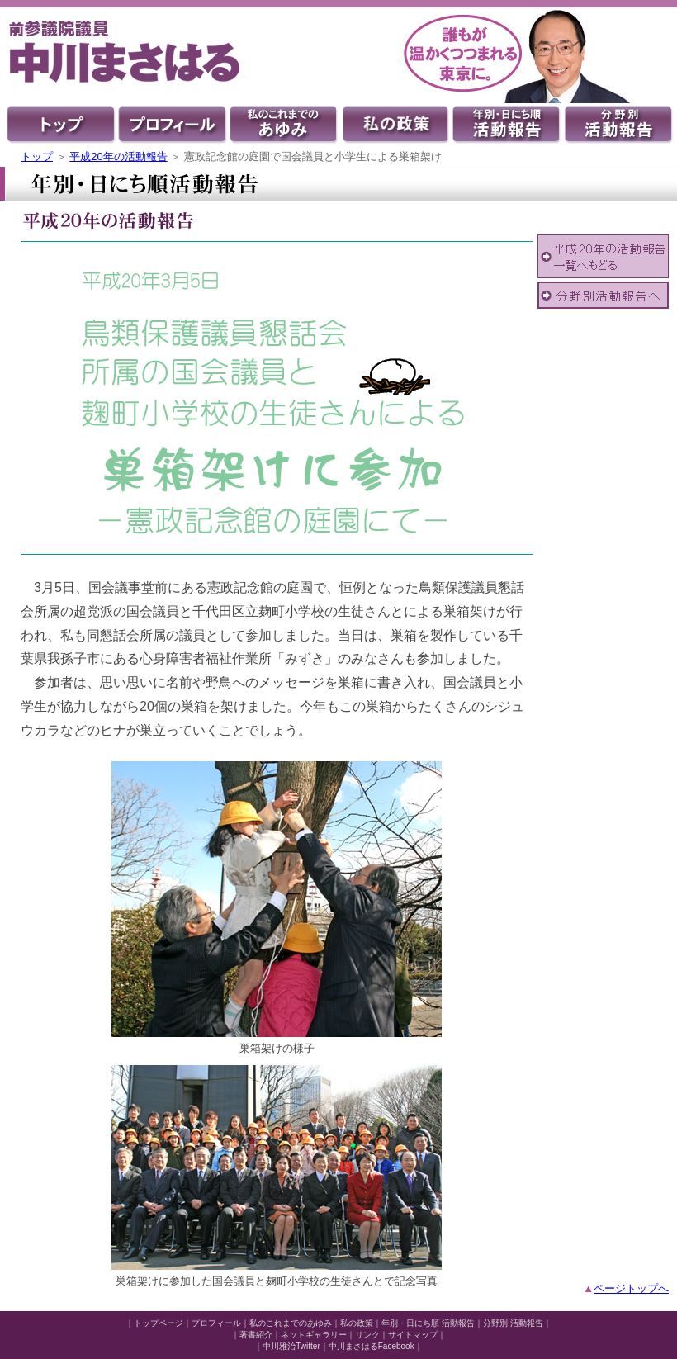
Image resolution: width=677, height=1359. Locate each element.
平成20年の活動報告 (118, 156)
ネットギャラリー (314, 1334)
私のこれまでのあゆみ (290, 1323)
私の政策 (356, 1323)
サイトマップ (413, 1334)
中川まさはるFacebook (371, 1346)
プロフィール (216, 1323)
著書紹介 (255, 1334)
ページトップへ (631, 1288)
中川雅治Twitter (291, 1346)
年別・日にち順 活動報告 (428, 1323)
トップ (37, 156)
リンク (367, 1334)
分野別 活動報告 (513, 1323)
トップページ (158, 1323)
